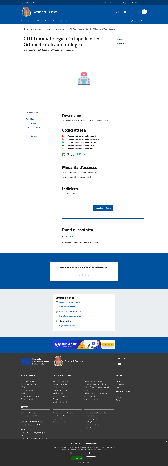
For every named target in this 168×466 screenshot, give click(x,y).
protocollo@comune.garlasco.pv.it (33, 432)
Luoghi (48, 29)
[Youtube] (124, 11)
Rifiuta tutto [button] (91, 458)
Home (26, 29)
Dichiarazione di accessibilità (94, 424)
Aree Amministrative (28, 384)
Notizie (118, 381)
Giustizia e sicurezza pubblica (95, 384)
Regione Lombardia (28, 2)
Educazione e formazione (93, 381)
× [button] (166, 441)
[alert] (84, 452)
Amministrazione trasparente (95, 413)
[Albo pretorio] (107, 3)
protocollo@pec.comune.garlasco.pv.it (34, 438)
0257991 (73, 236)
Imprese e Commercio (60, 390)
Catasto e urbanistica (60, 396)
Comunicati (120, 384)
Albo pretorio (89, 416)
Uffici (23, 387)
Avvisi (118, 387)
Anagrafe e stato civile (61, 381)
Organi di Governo (27, 381)
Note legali (88, 422)
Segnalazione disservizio (61, 416)
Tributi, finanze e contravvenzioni (96, 387)
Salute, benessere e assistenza (95, 393)
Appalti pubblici (58, 393)
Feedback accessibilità (92, 427)
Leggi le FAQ (57, 419)
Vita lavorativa (58, 387)
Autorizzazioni (89, 396)
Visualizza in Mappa (103, 208)
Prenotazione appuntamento (63, 413)
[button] (84, 462)
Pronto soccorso (60, 29)
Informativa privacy (91, 419)
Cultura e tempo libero (61, 384)
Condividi (121, 39)
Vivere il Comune (37, 29)
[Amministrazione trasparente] (122, 3)
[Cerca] (144, 11)
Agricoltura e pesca (91, 399)
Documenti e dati (27, 399)
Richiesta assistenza (60, 422)
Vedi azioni (122, 43)
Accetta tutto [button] (77, 458)
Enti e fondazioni (27, 390)
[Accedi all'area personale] (139, 3)
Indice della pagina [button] (32, 112)
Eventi (118, 400)
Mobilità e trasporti (60, 402)
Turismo (55, 399)
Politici (23, 393)
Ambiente (88, 390)
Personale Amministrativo (30, 396)
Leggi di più (105, 449)
